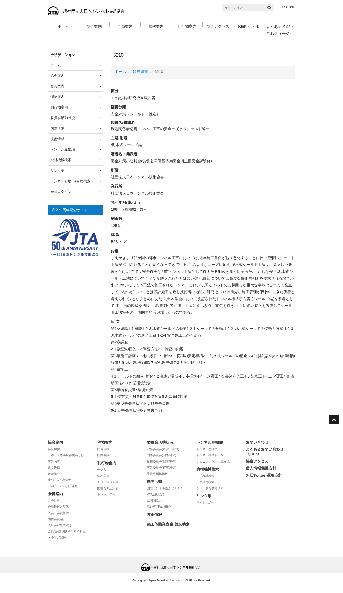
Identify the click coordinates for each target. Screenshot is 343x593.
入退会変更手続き (60, 525)
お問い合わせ (248, 26)
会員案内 (125, 26)
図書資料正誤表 (107, 488)
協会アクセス (218, 26)
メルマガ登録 (57, 537)
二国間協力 (154, 500)
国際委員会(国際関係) (161, 455)
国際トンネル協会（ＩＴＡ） (166, 488)
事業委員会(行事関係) (161, 467)
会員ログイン (60, 192)
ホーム (63, 26)
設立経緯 (54, 467)
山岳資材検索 (205, 482)
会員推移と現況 (58, 506)
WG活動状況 (155, 494)
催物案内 (156, 26)
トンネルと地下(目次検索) (70, 181)
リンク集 (57, 171)
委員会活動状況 (62, 118)
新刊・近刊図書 (107, 482)
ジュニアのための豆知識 (213, 461)
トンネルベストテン (210, 455)
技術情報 (57, 139)
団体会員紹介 (57, 519)
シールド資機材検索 (210, 488)
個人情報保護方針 (261, 468)
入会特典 (54, 500)
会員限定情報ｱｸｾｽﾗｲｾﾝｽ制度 (67, 531)
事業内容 (54, 461)
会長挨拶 (54, 449)
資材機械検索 (60, 160)
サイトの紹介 (205, 502)
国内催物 (103, 449)
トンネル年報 (106, 494)
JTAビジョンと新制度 (62, 486)
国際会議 (103, 455)
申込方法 (103, 470)
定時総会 (54, 474)
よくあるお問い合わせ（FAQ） (279, 29)
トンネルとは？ (206, 449)
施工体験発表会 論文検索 (168, 524)
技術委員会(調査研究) (161, 461)
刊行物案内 (187, 26)
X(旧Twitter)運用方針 (264, 475)
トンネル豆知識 (62, 149)
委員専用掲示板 (157, 474)
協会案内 (94, 26)
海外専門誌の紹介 (159, 506)
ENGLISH (287, 7)
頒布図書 (140, 71)
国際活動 (57, 128)
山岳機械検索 (205, 476)
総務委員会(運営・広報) (163, 449)
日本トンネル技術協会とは (66, 455)
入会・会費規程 (58, 513)
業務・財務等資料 (60, 480)
